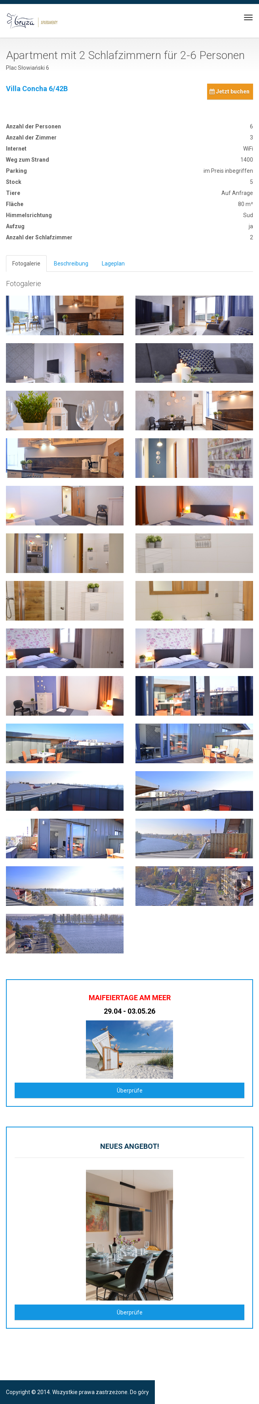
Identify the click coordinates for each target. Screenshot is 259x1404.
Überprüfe (130, 1090)
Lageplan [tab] (113, 263)
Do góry (139, 1392)
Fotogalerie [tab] (26, 263)
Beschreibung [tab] (71, 263)
